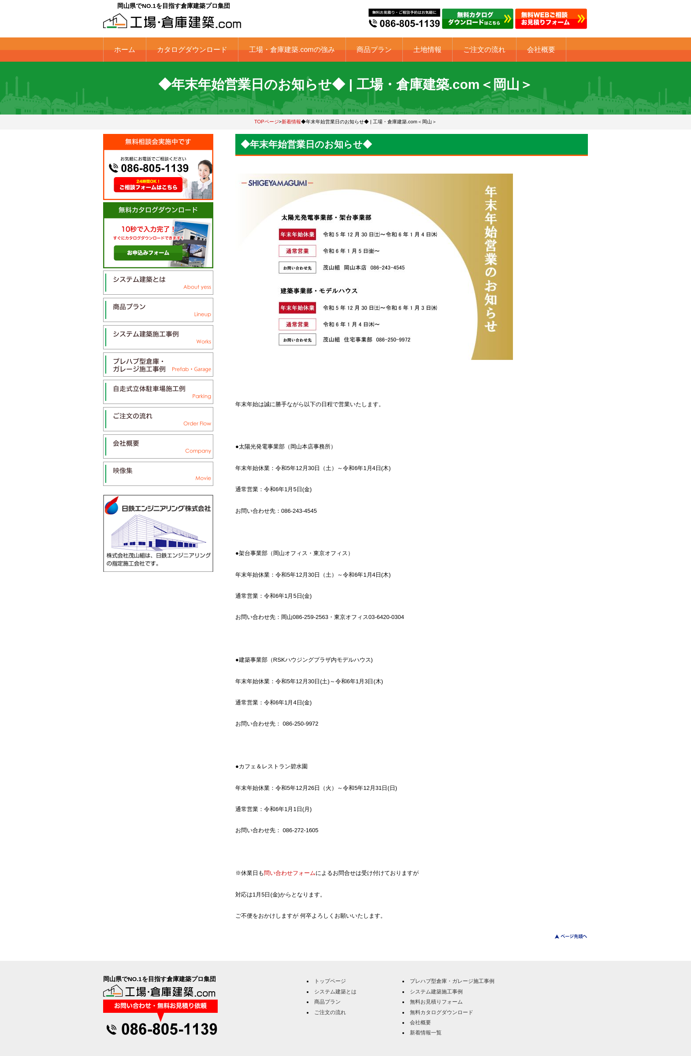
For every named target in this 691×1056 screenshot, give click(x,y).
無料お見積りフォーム (436, 1002)
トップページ (330, 981)
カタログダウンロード (192, 49)
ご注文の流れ (484, 49)
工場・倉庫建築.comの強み (292, 49)
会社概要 (541, 49)
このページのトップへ (565, 936)
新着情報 (291, 121)
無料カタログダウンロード (441, 1012)
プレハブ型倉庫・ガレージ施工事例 (452, 981)
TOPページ (266, 121)
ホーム (124, 49)
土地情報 (427, 49)
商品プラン (374, 49)
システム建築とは (335, 992)
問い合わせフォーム (290, 873)
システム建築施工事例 (436, 992)
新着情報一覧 (426, 1033)
